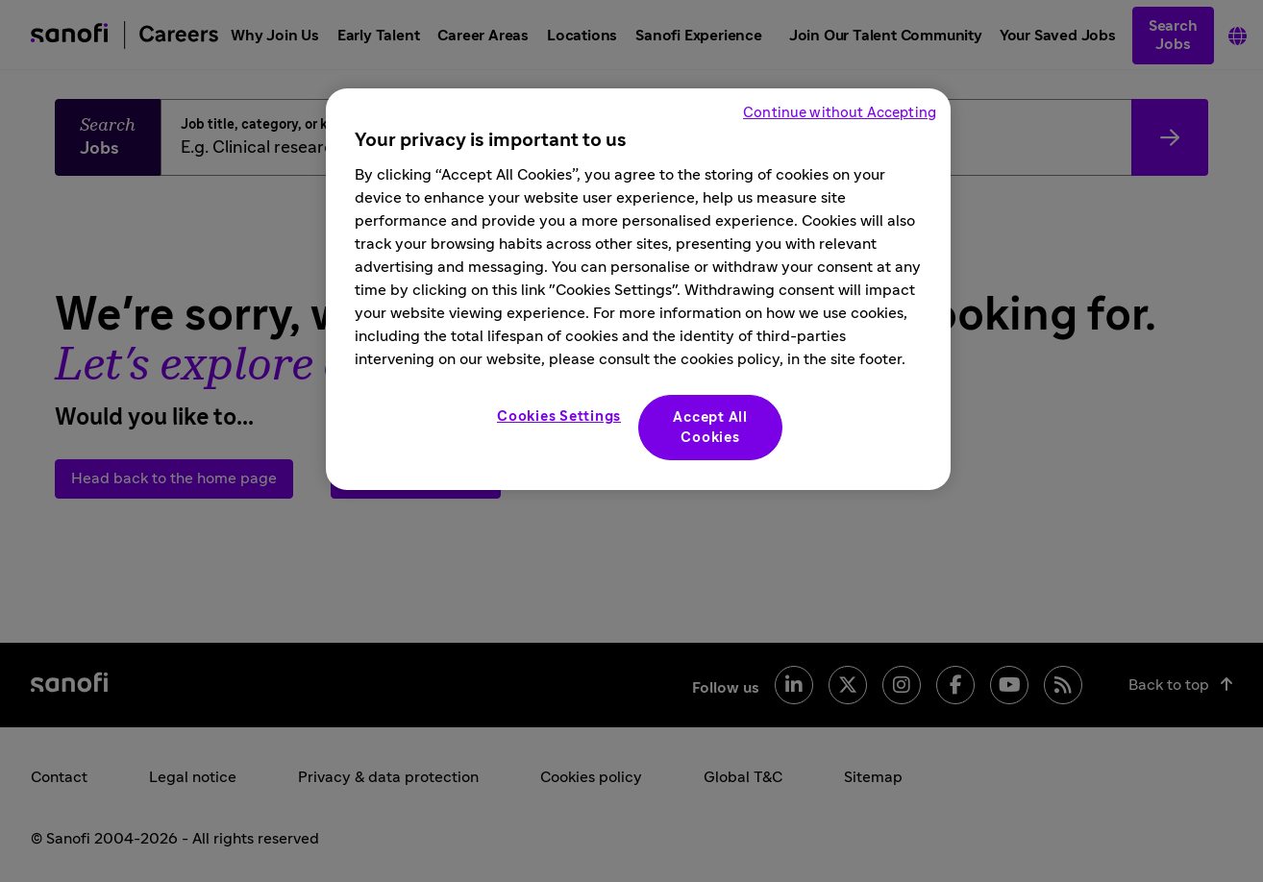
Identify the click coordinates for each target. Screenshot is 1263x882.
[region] (638, 289)
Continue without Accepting (839, 113)
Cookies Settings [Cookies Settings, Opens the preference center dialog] (559, 416)
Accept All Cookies (710, 427)
